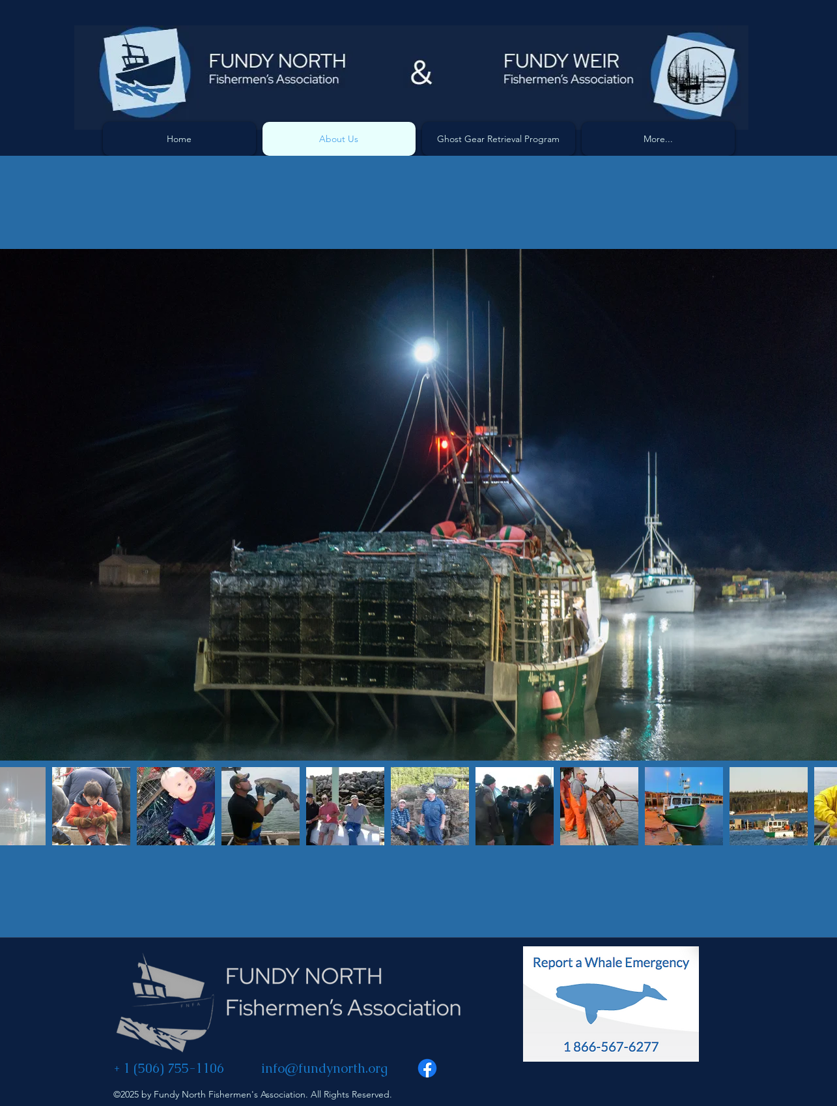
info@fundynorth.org (324, 1068)
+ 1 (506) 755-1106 (168, 1068)
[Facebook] (427, 1068)
